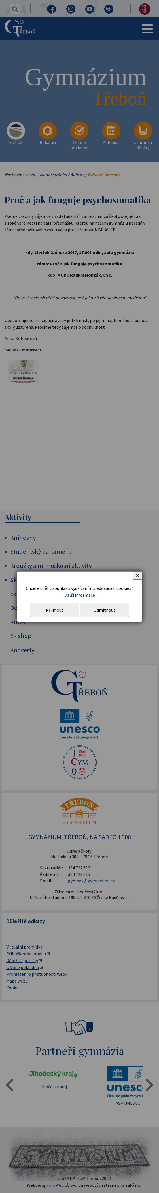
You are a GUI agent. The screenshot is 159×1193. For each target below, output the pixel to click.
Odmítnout (104, 610)
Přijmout (54, 610)
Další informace (79, 595)
